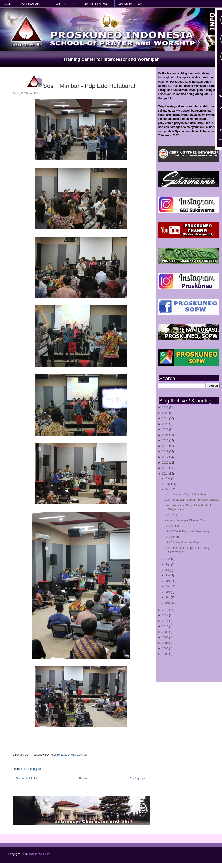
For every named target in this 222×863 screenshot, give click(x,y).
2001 (165, 643)
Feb (168, 597)
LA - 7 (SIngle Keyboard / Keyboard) (187, 531)
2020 (165, 440)
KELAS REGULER (62, 4)
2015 (165, 468)
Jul (167, 570)
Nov (168, 484)
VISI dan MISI (31, 4)
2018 (165, 451)
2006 (165, 637)
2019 (165, 446)
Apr (168, 586)
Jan (168, 603)
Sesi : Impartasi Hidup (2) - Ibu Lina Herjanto (192, 499)
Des (168, 478)
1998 (165, 654)
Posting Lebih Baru (27, 778)
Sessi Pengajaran (31, 769)
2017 (165, 457)
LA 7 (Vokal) (172, 526)
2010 (165, 626)
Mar (168, 592)
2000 (165, 648)
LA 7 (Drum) (172, 537)
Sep (168, 559)
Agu (168, 564)
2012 (165, 615)
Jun (168, 575)
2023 (165, 424)
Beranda (84, 778)
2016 (165, 462)
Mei (168, 581)
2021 (165, 435)
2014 (165, 473)
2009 (165, 632)
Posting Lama (138, 778)
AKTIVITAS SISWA (96, 4)
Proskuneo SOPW (38, 854)
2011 (165, 621)
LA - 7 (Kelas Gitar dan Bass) (182, 542)
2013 (165, 610)
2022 (165, 429)
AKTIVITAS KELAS (129, 4)
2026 (165, 407)
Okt (168, 489)
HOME (7, 4)
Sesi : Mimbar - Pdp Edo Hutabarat (186, 494)
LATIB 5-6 (171, 515)
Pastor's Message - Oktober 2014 (185, 520)
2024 (165, 418)
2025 (165, 413)
